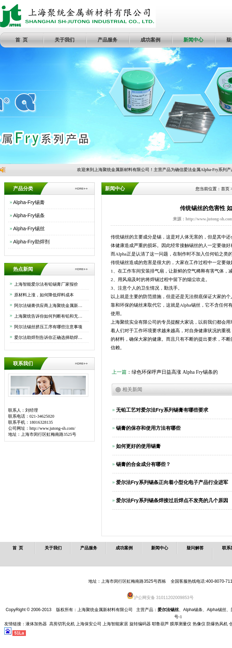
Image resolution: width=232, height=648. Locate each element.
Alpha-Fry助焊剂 (31, 242)
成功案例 (150, 40)
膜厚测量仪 (180, 623)
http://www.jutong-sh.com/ (52, 428)
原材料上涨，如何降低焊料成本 (44, 294)
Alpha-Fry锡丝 (29, 228)
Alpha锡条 (193, 609)
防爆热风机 (217, 623)
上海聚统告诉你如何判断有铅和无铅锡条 (49, 316)
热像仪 (199, 623)
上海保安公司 (88, 623)
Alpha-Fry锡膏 (29, 202)
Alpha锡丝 (216, 609)
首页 (225, 188)
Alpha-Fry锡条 (29, 215)
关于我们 (64, 40)
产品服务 (107, 40)
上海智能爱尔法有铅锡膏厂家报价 (46, 284)
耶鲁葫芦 (160, 623)
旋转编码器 (140, 623)
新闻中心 (193, 40)
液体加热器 (36, 623)
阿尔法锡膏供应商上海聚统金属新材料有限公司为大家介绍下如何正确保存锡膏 (49, 305)
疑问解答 (195, 547)
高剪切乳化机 (62, 623)
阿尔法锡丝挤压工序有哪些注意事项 (48, 326)
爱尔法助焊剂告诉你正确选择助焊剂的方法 (49, 337)
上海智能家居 (115, 623)
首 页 (21, 40)
